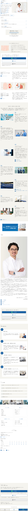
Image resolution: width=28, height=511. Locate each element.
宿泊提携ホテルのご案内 (4, 422)
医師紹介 (2, 409)
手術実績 (2, 412)
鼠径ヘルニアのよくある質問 (18, 423)
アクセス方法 (2, 423)
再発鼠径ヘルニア (17, 412)
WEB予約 (12, 15)
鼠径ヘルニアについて (17, 409)
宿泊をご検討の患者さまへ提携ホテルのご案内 (21, 191)
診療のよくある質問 (17, 422)
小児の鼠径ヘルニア (17, 413)
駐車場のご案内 (3, 425)
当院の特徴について (4, 219)
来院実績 (2, 413)
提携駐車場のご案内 (18, 189)
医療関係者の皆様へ (3, 415)
